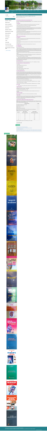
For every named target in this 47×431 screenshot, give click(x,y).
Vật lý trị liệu (7, 42)
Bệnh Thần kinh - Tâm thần (9, 31)
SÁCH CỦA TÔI (7, 133)
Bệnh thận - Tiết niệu (8, 20)
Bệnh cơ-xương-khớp (8, 24)
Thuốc (6, 40)
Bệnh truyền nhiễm (8, 33)
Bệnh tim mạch (7, 22)
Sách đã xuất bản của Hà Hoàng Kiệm (9, 48)
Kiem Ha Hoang (8, 50)
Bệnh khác (6, 38)
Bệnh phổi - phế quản (8, 29)
